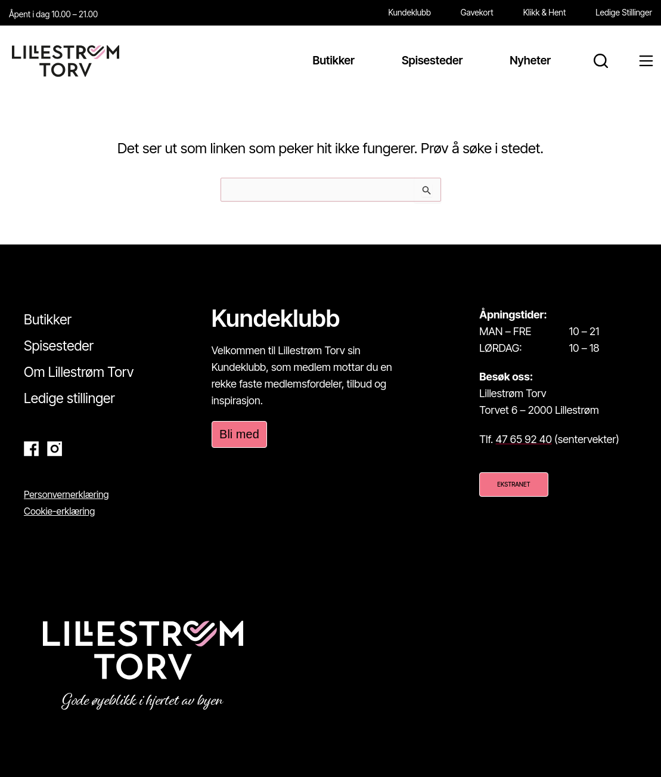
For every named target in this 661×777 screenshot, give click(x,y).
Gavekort (477, 12)
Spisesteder (59, 346)
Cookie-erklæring (59, 511)
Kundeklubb (410, 12)
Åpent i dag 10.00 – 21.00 (53, 14)
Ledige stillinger (69, 398)
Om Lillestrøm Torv (79, 372)
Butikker (48, 319)
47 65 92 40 (524, 439)
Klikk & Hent (544, 12)
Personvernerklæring (66, 494)
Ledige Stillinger (623, 12)
